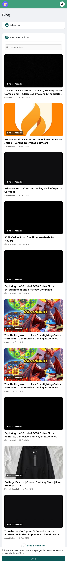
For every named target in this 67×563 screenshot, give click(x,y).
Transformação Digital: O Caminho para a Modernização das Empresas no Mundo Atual (31, 532)
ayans (6, 342)
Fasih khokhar (10, 97)
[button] (62, 4)
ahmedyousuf (10, 244)
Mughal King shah (11, 489)
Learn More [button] (18, 553)
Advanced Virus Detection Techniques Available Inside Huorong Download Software (33, 141)
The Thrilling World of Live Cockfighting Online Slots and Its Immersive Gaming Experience (32, 337)
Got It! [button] (33, 559)
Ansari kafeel (9, 146)
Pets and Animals (14, 84)
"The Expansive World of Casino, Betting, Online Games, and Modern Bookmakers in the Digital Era (33, 94)
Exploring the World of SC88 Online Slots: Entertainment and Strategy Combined (29, 288)
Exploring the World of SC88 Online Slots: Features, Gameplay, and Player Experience (30, 435)
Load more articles (33, 546)
